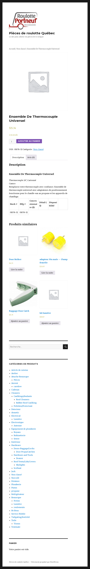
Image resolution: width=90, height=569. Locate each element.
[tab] (18, 157)
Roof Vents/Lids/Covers (25, 461)
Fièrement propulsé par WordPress (44, 562)
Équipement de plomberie (23, 429)
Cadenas (15, 390)
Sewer (16, 439)
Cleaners (15, 393)
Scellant (17, 468)
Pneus (14, 488)
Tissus (17, 523)
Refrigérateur (17, 494)
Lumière (18, 419)
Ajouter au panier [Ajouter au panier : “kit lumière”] (50, 323)
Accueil (12, 49)
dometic (15, 412)
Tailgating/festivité (20, 517)
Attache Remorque (20, 376)
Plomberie (16, 484)
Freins (17, 501)
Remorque (16, 497)
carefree (18, 386)
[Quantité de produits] (12, 141)
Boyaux (17, 432)
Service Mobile (18, 514)
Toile (13, 520)
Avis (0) (31, 157)
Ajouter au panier (29, 141)
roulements (19, 507)
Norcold (15, 478)
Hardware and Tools (23, 455)
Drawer (19, 458)
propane (15, 491)
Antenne (18, 425)
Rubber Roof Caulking (26, 403)
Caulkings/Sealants (23, 396)
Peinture (15, 481)
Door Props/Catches (25, 452)
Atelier (14, 373)
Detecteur (16, 409)
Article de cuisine (19, 370)
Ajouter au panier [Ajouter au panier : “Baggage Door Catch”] (19, 321)
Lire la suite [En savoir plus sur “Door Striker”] (17, 269)
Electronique (17, 422)
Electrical (16, 416)
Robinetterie (19, 435)
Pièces (17, 380)
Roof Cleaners (22, 399)
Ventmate (15, 527)
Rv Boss (15, 510)
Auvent (14, 383)
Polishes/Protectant (23, 406)
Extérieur (15, 442)
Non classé (21, 49)
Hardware (16, 445)
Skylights (20, 465)
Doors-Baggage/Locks (24, 448)
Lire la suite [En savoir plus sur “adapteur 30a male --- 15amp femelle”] (47, 273)
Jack (13, 471)
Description (18, 157)
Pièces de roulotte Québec (32, 33)
